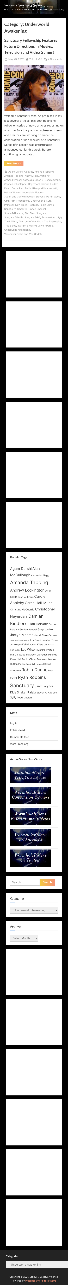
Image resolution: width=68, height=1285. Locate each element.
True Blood (10, 225)
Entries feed (17, 730)
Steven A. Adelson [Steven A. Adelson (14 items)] (46, 692)
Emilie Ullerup (32, 188)
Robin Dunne (47, 204)
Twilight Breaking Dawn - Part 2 (35, 225)
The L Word (10, 221)
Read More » (15, 164)
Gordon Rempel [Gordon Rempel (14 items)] (28, 629)
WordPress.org (19, 744)
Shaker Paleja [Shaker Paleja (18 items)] (26, 692)
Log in (13, 723)
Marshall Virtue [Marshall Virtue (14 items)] (45, 649)
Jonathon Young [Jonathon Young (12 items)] (50, 640)
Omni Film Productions (16, 200)
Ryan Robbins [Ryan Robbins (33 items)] (32, 677)
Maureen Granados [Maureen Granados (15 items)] (36, 654)
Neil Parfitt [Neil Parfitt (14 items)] (23, 659)
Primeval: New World (15, 204)
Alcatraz (28, 171)
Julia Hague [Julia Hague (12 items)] (16, 644)
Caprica (8, 184)
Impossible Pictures (33, 192)
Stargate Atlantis (13, 217)
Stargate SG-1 (32, 217)
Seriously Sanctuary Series (23, 5)
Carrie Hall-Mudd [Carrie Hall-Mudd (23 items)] (39, 603)
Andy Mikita (31, 175)
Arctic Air (44, 175)
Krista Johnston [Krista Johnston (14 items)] (45, 644)
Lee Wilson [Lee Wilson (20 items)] (29, 649)
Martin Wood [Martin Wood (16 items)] (18, 654)
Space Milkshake (13, 213)
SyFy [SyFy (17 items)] (13, 697)
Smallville (22, 209)
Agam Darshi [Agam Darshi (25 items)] (21, 568)
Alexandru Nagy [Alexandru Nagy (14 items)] (40, 575)
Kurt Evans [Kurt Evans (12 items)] (15, 650)
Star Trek (30, 213)
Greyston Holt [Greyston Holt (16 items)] (46, 629)
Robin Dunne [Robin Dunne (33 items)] (34, 669)
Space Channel (37, 209)
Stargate (41, 213)
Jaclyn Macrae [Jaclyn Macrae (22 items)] (22, 635)
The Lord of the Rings (30, 221)
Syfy (60, 217)
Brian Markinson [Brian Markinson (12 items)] (26, 597)
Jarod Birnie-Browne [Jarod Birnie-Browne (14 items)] (45, 635)
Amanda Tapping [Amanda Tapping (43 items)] (29, 582)
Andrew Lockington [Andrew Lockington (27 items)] (27, 590)
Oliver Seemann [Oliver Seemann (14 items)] (38, 659)
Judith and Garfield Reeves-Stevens (24, 196)
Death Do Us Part (14, 188)
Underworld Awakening (17, 229)
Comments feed (19, 737)
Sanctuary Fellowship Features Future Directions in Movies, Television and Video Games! (30, 46)
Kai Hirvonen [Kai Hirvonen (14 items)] (29, 644)
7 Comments (55, 59)
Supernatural (49, 217)
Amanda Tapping (44, 171)
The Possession (52, 221)
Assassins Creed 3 (33, 180)
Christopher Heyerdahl (27, 184)
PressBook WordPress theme (40, 1281)
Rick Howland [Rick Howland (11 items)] (38, 664)
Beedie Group (52, 180)
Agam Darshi (15, 171)
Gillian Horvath (49, 188)
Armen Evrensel (13, 180)
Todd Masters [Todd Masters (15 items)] (24, 697)
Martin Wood (53, 196)
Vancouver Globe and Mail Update (23, 234)
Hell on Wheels (12, 192)
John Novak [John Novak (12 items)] (35, 640)
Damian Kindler (49, 184)
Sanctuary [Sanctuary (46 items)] (22, 685)
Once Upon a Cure (41, 200)
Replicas (33, 204)
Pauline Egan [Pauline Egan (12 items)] (24, 664)
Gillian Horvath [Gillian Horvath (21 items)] (36, 624)
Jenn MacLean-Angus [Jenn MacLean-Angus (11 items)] (19, 640)
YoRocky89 (35, 58)
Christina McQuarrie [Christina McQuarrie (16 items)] (22, 609)
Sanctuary (10, 209)
